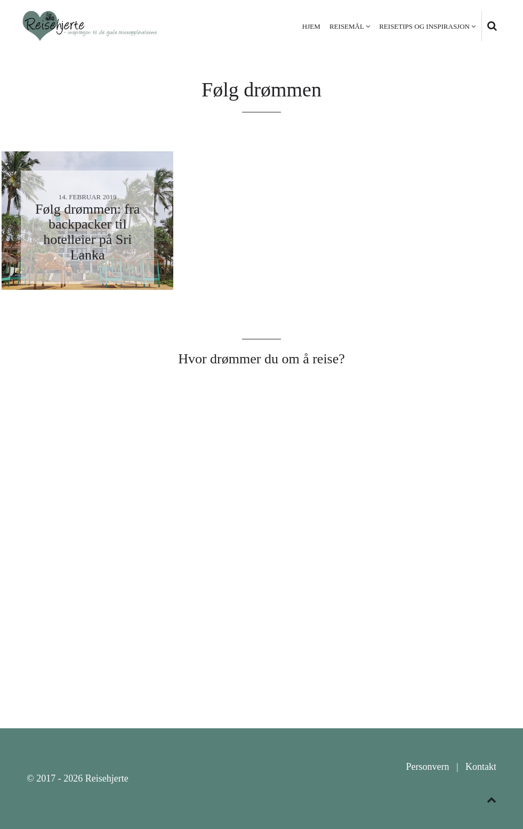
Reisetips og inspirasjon (424, 26)
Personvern (427, 766)
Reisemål (346, 26)
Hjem (311, 26)
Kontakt (480, 766)
